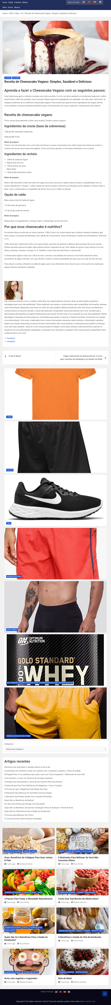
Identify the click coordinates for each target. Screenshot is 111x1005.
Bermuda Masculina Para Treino (18, 736)
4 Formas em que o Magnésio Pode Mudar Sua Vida (25, 789)
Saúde (10, 2)
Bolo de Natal (65, 978)
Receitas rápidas (82, 972)
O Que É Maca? (15, 356)
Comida (25, 851)
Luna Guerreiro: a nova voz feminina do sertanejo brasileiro (28, 778)
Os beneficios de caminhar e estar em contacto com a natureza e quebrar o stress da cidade (42, 771)
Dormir (10, 7)
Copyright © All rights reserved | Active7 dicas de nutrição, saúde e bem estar (48, 1001)
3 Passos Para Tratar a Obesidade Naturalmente (28, 898)
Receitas (35, 972)
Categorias (8, 744)
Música (17, 7)
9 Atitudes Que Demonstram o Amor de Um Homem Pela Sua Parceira (33, 782)
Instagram (11, 341)
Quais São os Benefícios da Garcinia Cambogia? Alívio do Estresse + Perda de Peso (38, 808)
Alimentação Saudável (13, 851)
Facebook (11, 338)
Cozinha (8, 78)
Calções (10, 470)
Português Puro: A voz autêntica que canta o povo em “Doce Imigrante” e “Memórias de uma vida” (44, 774)
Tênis (9, 523)
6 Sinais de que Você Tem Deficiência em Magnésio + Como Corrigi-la (33, 785)
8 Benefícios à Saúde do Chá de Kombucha (79, 937)
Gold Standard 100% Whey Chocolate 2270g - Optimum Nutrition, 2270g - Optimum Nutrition (39, 683)
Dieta (4, 7)
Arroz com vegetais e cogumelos (20, 978)
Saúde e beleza (10, 931)
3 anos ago (9, 864)
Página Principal (73, 2)
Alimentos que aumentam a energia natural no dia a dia (27, 767)
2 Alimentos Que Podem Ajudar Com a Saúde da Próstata (28, 796)
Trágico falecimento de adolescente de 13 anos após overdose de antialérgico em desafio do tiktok (81, 357)
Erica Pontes (77, 864)
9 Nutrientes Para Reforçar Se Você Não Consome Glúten (28, 793)
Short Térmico (12, 629)
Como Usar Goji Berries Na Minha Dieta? (78, 898)
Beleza (25, 2)
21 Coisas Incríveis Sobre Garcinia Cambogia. (23, 819)
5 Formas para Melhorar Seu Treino (18, 815)
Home (4, 2)
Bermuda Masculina (14, 576)
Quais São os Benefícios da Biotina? (19, 800)
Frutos (33, 892)
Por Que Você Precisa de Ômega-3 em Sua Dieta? (24, 804)
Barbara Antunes (24, 864)
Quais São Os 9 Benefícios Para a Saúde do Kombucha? (27, 811)
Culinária (18, 2)
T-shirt (9, 417)
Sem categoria (90, 892)
